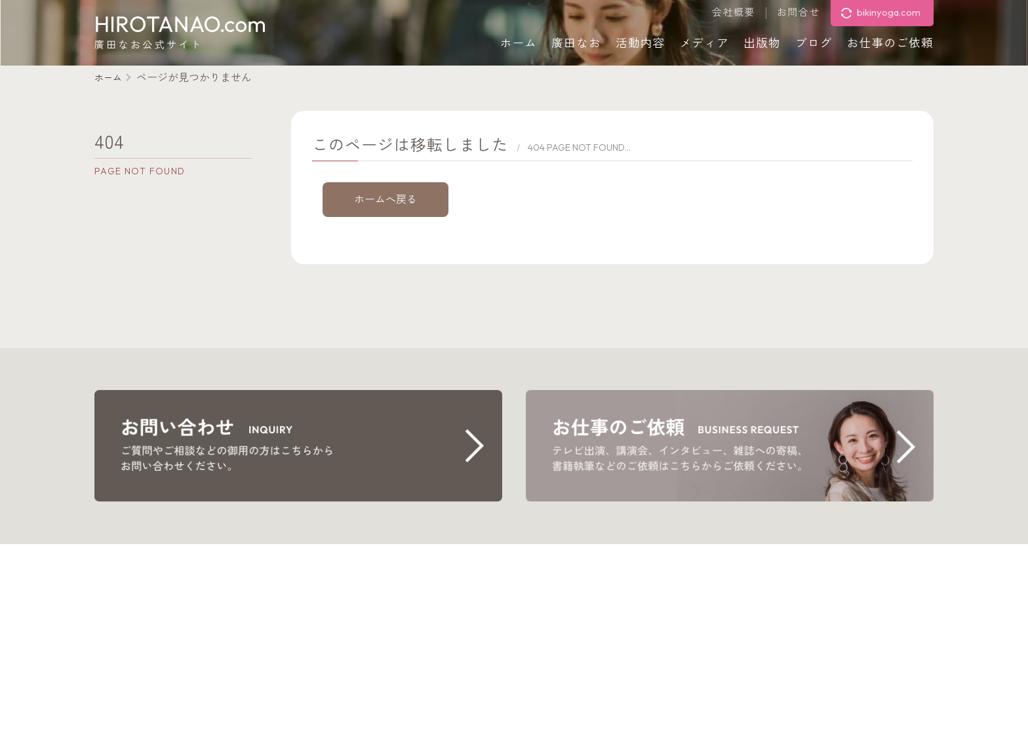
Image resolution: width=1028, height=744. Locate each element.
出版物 (762, 42)
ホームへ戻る (385, 199)
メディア (705, 42)
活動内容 (640, 42)
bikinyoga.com (888, 12)
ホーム (519, 42)
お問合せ (798, 12)
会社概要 (733, 12)
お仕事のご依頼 (890, 42)
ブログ (814, 42)
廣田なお (576, 42)
